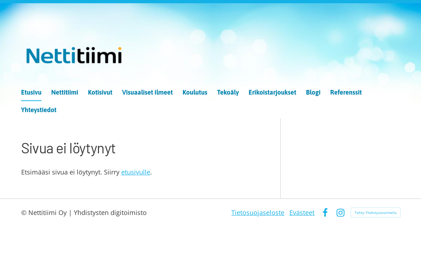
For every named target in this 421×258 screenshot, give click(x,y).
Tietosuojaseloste (257, 212)
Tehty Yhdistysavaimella (376, 212)
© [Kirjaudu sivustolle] (24, 212)
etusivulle (135, 172)
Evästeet (301, 212)
